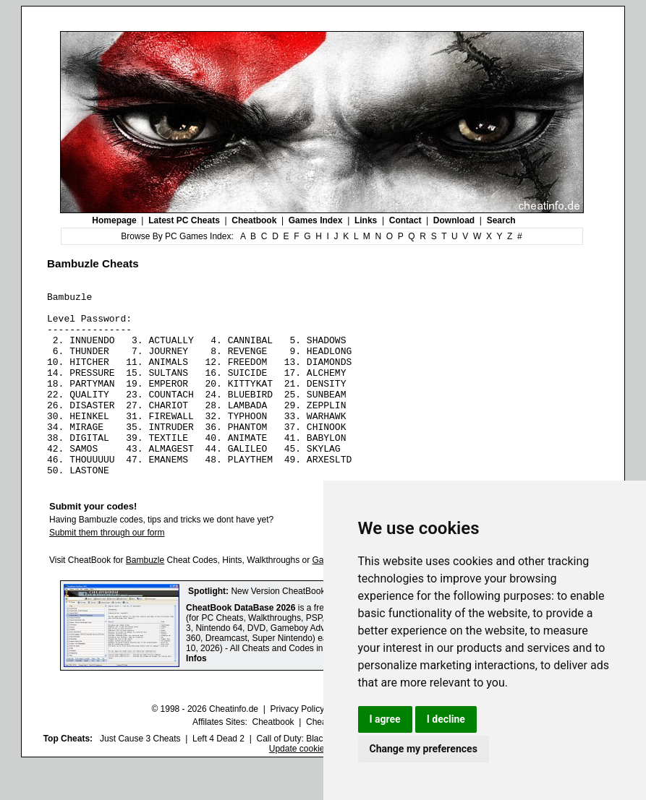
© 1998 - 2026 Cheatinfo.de (204, 746)
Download (454, 220)
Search (501, 220)
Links (365, 220)
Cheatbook (253, 220)
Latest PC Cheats (184, 220)
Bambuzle (145, 597)
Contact (405, 220)
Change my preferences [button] (423, 748)
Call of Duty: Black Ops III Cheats (320, 775)
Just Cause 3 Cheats (140, 775)
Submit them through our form (106, 569)
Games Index (316, 220)
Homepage (114, 220)
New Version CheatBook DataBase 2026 (309, 628)
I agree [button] (385, 719)
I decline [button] (446, 719)
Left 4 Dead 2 (218, 775)
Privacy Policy (297, 746)
